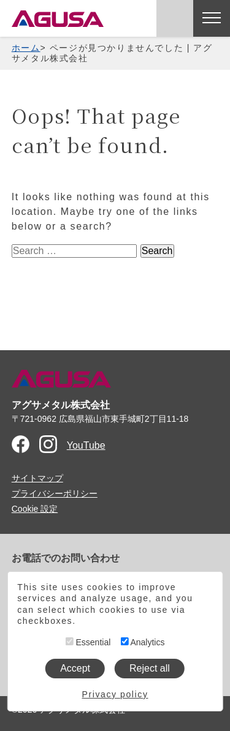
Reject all (149, 668)
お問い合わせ (174, 18)
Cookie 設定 (35, 509)
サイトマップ (37, 478)
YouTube (86, 445)
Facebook (20, 444)
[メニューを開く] (211, 18)
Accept (75, 668)
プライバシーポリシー (55, 493)
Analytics (142, 642)
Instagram (48, 444)
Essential (88, 642)
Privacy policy (115, 694)
